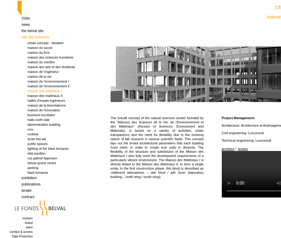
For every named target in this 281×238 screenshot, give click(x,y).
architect (228, 149)
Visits (26, 18)
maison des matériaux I (45, 91)
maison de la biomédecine (47, 105)
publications (31, 184)
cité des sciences (35, 37)
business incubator (41, 115)
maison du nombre (41, 62)
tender (27, 190)
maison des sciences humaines (51, 57)
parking (33, 168)
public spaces (38, 144)
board (29, 222)
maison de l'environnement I (48, 81)
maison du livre (39, 52)
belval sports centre (42, 163)
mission (28, 218)
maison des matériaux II (45, 96)
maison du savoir (40, 48)
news (26, 25)
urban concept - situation (46, 43)
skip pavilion (37, 153)
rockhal (33, 134)
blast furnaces (38, 172)
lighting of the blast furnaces (48, 148)
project (243, 149)
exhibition (29, 178)
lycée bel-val (37, 139)
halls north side (39, 120)
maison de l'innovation (44, 110)
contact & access (21, 231)
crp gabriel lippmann (42, 158)
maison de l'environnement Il (49, 86)
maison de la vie (40, 76)
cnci (31, 129)
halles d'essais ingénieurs (46, 100)
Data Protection (22, 236)
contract (28, 197)
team (29, 227)
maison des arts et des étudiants (51, 67)
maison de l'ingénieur (43, 72)
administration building (44, 124)
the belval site (33, 31)
